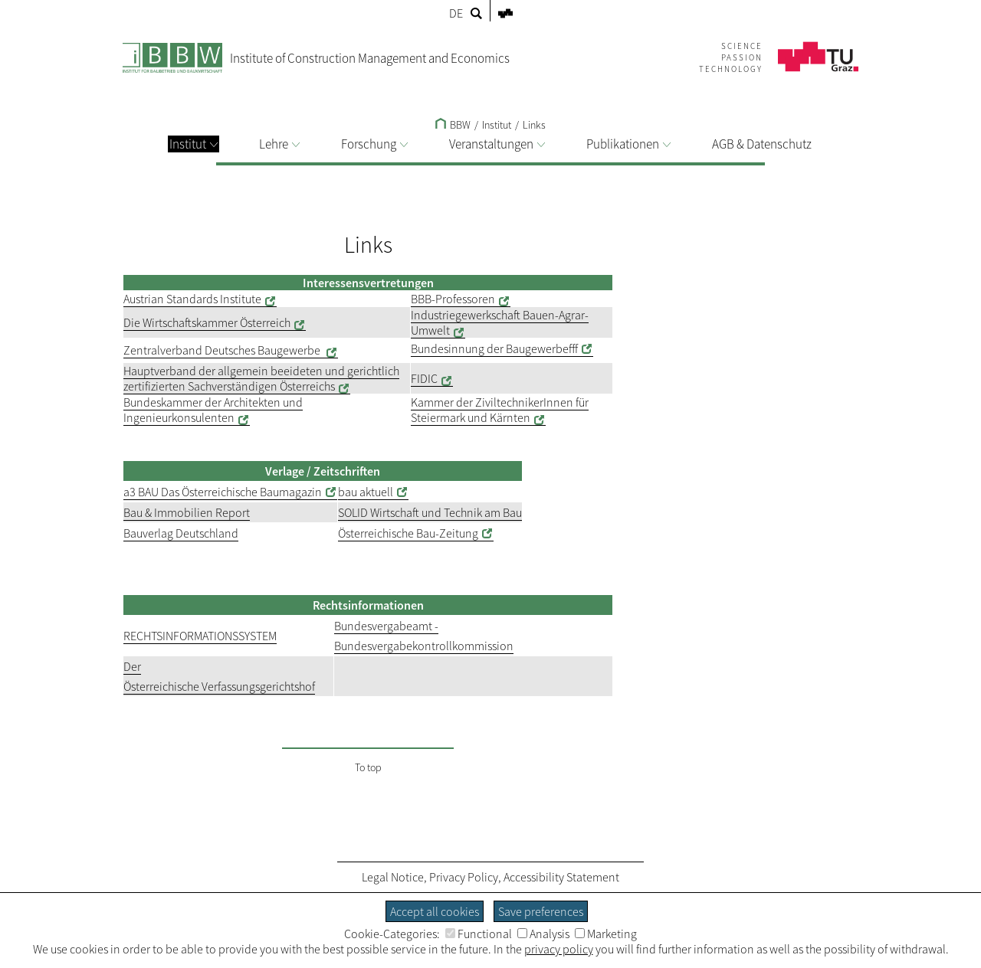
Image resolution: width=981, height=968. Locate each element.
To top (368, 767)
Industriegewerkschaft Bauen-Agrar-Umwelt (500, 322)
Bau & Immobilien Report (186, 512)
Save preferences (540, 911)
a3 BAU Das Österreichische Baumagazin (222, 491)
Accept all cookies (434, 911)
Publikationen (628, 144)
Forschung (374, 144)
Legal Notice (393, 877)
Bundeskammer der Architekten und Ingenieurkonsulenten (213, 409)
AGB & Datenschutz (762, 144)
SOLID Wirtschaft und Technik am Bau (430, 512)
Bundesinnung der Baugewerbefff (494, 348)
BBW (453, 125)
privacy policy (558, 949)
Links (534, 125)
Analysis (543, 933)
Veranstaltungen (497, 144)
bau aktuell (365, 491)
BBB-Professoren (453, 298)
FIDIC (424, 378)
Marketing (606, 933)
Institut (193, 144)
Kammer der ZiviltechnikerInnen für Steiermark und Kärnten (500, 409)
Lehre (279, 144)
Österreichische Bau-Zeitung (408, 533)
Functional (478, 933)
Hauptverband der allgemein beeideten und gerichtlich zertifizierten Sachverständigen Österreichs (261, 378)
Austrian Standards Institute (192, 298)
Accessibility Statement (561, 877)
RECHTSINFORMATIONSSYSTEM (200, 635)
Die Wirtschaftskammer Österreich (206, 322)
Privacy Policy (463, 877)
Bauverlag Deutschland (180, 533)
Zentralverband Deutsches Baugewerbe (223, 350)
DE (456, 13)
